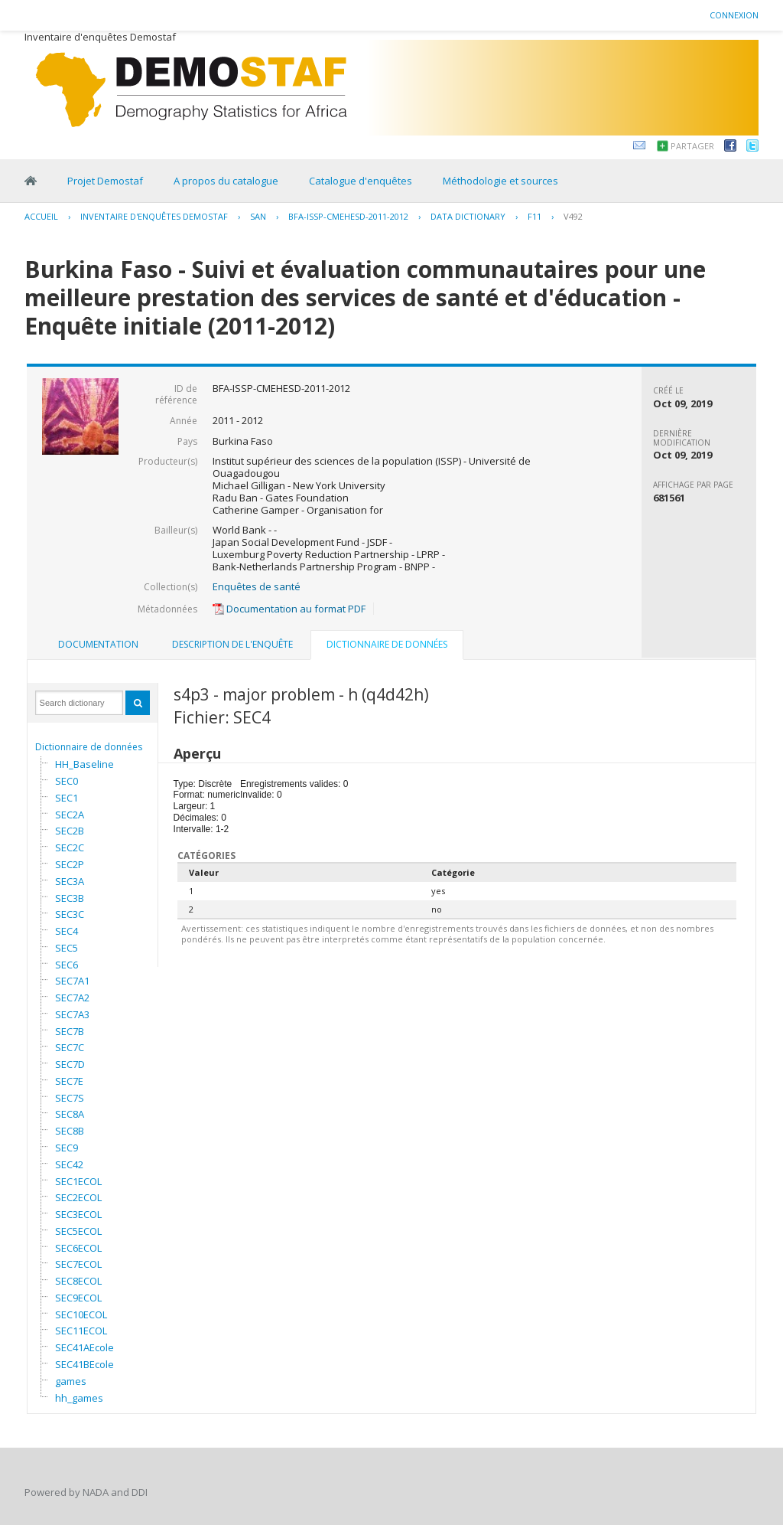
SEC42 (69, 1164)
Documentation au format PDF (289, 609)
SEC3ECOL (78, 1214)
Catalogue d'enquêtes (360, 181)
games (70, 1381)
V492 (573, 216)
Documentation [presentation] (98, 644)
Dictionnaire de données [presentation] (387, 644)
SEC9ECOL (78, 1298)
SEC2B (69, 831)
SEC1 (66, 798)
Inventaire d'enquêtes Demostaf (154, 216)
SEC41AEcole (84, 1347)
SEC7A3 (72, 1014)
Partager (692, 146)
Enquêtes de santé (257, 586)
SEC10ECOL (81, 1314)
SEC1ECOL (78, 1181)
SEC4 (66, 931)
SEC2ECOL (78, 1197)
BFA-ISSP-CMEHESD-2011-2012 (348, 216)
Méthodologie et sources (500, 181)
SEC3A (69, 881)
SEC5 (66, 948)
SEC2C (69, 847)
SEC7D (70, 1064)
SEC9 (66, 1147)
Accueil (41, 216)
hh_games (79, 1398)
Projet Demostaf (105, 181)
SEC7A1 (72, 981)
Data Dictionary (467, 216)
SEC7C (69, 1047)
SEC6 (66, 964)
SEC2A (69, 814)
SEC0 (66, 781)
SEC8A (69, 1114)
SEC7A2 (72, 997)
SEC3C (69, 914)
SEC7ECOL (78, 1264)
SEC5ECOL (78, 1231)
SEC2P (69, 864)
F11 (534, 216)
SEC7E (69, 1081)
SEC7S (69, 1098)
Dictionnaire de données (88, 746)
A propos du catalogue (226, 181)
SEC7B (69, 1031)
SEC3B (69, 898)
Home (30, 181)
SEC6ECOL (78, 1248)
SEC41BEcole (84, 1364)
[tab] (98, 644)
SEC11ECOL (81, 1330)
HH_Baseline (84, 764)
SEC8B (69, 1131)
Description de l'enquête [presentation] (232, 644)
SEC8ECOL (78, 1281)
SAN (258, 216)
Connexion (734, 15)
